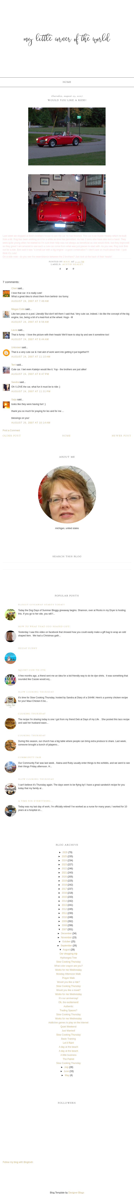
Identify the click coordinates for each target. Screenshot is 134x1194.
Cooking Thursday (32, 713)
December (66, 933)
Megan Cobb (18, 309)
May (67, 1075)
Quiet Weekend (69, 1026)
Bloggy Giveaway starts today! (41, 604)
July (66, 1067)
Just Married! (68, 1030)
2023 (64, 864)
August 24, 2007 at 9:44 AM (30, 339)
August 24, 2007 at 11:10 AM (30, 356)
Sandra (15, 382)
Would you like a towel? (68, 990)
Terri (13, 364)
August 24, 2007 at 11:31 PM (30, 391)
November (66, 937)
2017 (64, 888)
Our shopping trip (68, 953)
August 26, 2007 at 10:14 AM (30, 422)
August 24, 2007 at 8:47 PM (30, 374)
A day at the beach (68, 1047)
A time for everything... (36, 801)
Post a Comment (11, 430)
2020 (64, 876)
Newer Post (121, 436)
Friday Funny (28, 648)
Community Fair (29, 757)
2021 (64, 872)
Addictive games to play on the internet (69, 1022)
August (66, 949)
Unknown (16, 347)
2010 (64, 917)
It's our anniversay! (68, 998)
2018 (64, 884)
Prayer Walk (68, 978)
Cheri (14, 288)
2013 (64, 905)
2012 (64, 909)
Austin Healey (72, 264)
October (66, 941)
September (66, 945)
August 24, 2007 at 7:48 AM (30, 301)
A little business (69, 1055)
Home (67, 82)
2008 (64, 925)
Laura (14, 330)
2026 (65, 852)
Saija (14, 399)
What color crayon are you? (68, 966)
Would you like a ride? (68, 982)
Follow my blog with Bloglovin (18, 1162)
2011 (64, 913)
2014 (64, 901)
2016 (64, 893)
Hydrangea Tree (68, 957)
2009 (64, 921)
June (66, 1071)
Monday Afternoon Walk (68, 974)
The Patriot (68, 1059)
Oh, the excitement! (68, 1002)
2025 (64, 856)
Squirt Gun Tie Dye (32, 670)
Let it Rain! (68, 1043)
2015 (64, 897)
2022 (64, 868)
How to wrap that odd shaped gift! (44, 626)
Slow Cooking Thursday (36, 692)
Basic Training (68, 1038)
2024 (64, 860)
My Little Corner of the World (67, 39)
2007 (64, 929)
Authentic (68, 1006)
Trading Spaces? (68, 1010)
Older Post (12, 436)
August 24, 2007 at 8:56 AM (30, 322)
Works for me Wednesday (68, 970)
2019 (64, 880)
